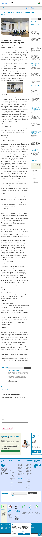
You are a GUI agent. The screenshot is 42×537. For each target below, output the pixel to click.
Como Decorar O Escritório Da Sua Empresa (35, 172)
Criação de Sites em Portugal (36, 181)
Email (3, 419)
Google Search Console (35, 86)
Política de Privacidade (14, 370)
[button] (12, 3)
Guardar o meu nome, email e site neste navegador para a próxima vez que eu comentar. (14, 425)
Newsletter (34, 178)
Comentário (5, 401)
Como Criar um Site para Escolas (35, 44)
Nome (3, 415)
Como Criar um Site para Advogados (35, 64)
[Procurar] (39, 19)
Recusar (16, 533)
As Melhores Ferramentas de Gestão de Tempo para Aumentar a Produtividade (36, 131)
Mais (25, 531)
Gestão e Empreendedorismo (10, 8)
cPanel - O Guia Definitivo (35, 25)
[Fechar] (31, 524)
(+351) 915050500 (37, 510)
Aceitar (25, 533)
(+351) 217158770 (30, 510)
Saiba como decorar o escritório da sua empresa (36, 175)
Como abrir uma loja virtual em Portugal (35, 149)
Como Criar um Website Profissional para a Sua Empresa (35, 109)
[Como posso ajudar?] (39, 534)
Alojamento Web (35, 182)
